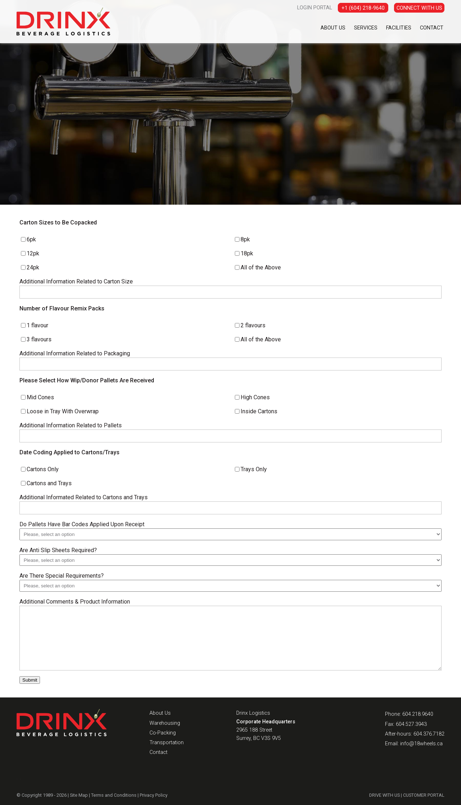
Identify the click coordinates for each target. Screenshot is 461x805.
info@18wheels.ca (421, 744)
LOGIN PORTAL (314, 8)
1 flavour (37, 325)
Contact (431, 28)
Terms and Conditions (113, 795)
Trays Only (254, 469)
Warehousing (164, 723)
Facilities (398, 28)
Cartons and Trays (49, 483)
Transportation (166, 743)
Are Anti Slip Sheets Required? (58, 550)
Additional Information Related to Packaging (74, 353)
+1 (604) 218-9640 (363, 8)
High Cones (255, 397)
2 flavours (253, 325)
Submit (29, 680)
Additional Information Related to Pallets (70, 425)
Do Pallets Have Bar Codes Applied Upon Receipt (81, 524)
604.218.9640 (417, 714)
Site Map (79, 795)
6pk (31, 239)
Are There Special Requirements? (61, 575)
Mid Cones (40, 397)
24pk (33, 267)
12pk (33, 253)
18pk (247, 253)
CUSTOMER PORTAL (423, 795)
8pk (245, 239)
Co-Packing (162, 733)
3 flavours (39, 339)
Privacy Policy (153, 795)
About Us (333, 28)
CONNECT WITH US (419, 8)
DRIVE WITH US (384, 795)
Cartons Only (43, 469)
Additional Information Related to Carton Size (76, 281)
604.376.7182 (428, 734)
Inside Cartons (259, 411)
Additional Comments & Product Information (74, 601)
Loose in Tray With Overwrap (63, 411)
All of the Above (261, 267)
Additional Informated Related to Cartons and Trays (83, 497)
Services (365, 28)
